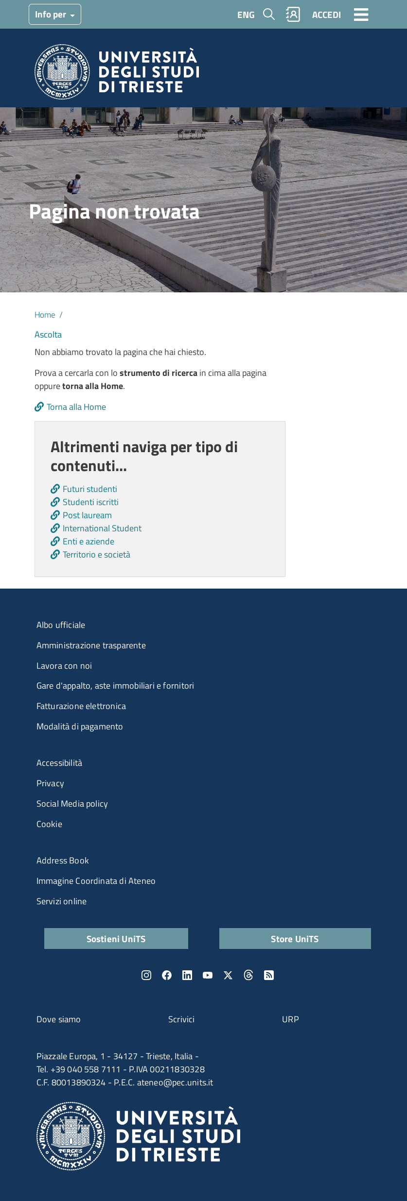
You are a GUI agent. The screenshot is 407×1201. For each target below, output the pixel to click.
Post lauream (87, 515)
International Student (102, 528)
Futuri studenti (90, 488)
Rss (269, 975)
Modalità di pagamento (80, 726)
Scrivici (181, 1019)
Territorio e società (96, 554)
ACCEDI (326, 14)
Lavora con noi (64, 665)
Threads (248, 975)
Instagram (146, 975)
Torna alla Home (76, 406)
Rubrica (292, 14)
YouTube (207, 975)
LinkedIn (187, 975)
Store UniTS (295, 938)
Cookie (49, 823)
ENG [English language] (246, 14)
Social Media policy (72, 803)
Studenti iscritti (91, 501)
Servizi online (61, 901)
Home (45, 314)
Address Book (62, 860)
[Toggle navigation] (361, 14)
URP (290, 1019)
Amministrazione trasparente (91, 645)
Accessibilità (59, 762)
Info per (51, 14)
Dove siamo (58, 1019)
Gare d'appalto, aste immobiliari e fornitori (115, 685)
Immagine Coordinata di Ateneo (96, 880)
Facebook (166, 975)
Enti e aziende (88, 541)
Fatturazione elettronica (81, 705)
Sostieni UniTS (116, 938)
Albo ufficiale (61, 624)
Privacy (50, 783)
